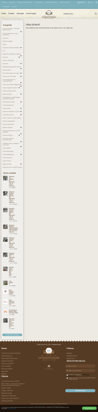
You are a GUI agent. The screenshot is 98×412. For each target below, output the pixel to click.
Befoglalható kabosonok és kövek (12, 67)
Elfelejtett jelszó (72, 356)
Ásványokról (12, 2)
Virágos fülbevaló (7, 390)
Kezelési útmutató (64, 2)
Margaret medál (6, 393)
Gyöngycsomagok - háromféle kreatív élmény (11, 29)
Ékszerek (5, 57)
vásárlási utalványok (8, 60)
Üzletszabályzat (39, 2)
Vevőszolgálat (6, 6)
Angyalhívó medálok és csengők (11, 54)
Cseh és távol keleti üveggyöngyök (12, 84)
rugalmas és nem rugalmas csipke (12, 167)
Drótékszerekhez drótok (9, 91)
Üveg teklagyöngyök (8, 154)
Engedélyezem (89, 408)
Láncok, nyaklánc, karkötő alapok (12, 118)
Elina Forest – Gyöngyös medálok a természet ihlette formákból (13, 384)
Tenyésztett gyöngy (8, 151)
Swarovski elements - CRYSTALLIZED (9, 139)
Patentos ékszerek (8, 127)
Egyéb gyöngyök (7, 94)
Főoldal (3, 13)
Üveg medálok (7, 148)
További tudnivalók (11, 408)
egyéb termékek (7, 164)
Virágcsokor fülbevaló (8, 396)
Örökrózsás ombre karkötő (10, 398)
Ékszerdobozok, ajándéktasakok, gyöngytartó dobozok (11, 98)
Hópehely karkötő (7, 401)
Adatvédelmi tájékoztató (51, 2)
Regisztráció (71, 358)
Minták (4, 44)
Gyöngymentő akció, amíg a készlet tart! (10, 34)
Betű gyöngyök (7, 70)
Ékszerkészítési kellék (9, 102)
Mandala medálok (7, 41)
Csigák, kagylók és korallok (10, 87)
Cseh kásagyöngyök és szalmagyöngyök (9, 80)
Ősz (4, 51)
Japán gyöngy (7, 108)
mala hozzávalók (7, 157)
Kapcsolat (14, 6)
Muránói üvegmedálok (9, 121)
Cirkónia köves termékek (9, 76)
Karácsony (5, 38)
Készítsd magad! (31, 13)
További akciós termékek (12, 335)
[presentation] (80, 384)
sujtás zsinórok (7, 161)
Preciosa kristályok (8, 135)
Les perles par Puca (8, 114)
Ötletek (4, 2)
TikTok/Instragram (7, 363)
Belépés (69, 353)
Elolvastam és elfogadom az (78, 375)
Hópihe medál (6, 388)
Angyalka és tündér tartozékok (11, 47)
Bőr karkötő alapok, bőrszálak (11, 73)
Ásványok (5, 63)
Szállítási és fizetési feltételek (24, 2)
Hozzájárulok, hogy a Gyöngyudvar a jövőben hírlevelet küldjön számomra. (81, 378)
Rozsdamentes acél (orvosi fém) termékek (11, 131)
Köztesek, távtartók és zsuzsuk (11, 111)
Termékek (11, 13)
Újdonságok (20, 13)
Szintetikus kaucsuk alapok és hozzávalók (11, 144)
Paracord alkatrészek (8, 124)
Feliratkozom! (80, 390)
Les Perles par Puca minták (10, 381)
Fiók (90, 2)
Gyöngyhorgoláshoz (8, 105)
